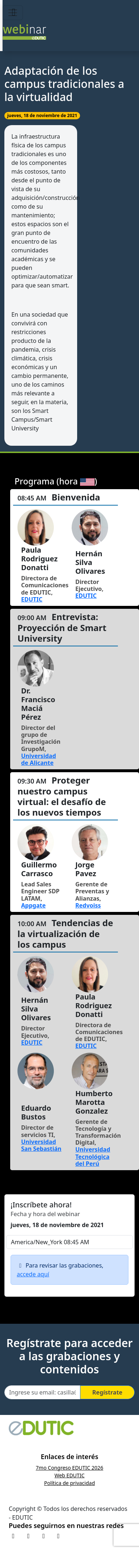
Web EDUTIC (70, 1475)
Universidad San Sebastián (41, 1145)
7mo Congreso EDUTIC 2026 (69, 1467)
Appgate (33, 905)
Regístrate (107, 1392)
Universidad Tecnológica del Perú (92, 1156)
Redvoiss (88, 905)
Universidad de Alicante (38, 759)
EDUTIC (32, 599)
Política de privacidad (69, 1483)
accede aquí (33, 1274)
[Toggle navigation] (13, 12)
